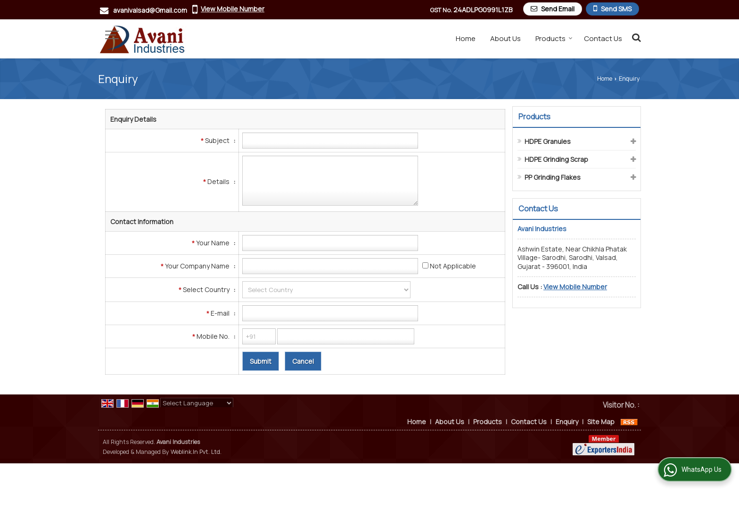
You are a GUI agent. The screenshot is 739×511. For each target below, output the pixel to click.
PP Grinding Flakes (553, 177)
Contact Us (603, 38)
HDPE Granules (548, 141)
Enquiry (567, 421)
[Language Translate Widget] (196, 403)
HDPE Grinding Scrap (556, 159)
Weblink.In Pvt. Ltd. (196, 452)
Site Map (601, 421)
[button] (232, 8)
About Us (505, 38)
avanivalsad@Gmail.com (150, 10)
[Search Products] (635, 37)
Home (466, 38)
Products (554, 38)
